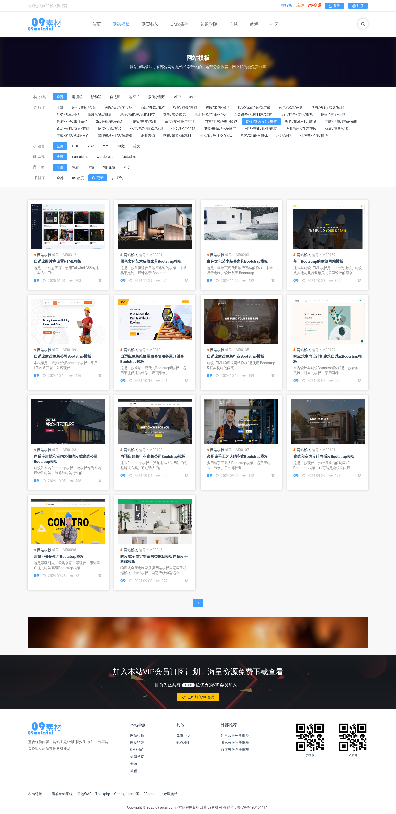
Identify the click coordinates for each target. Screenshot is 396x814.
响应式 (134, 97)
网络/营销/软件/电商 (260, 129)
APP (177, 97)
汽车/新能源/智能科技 (137, 114)
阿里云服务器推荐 (235, 735)
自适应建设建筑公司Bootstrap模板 (62, 356)
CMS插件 (179, 24)
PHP (75, 146)
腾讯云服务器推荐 (235, 742)
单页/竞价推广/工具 (180, 121)
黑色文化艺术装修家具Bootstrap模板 (151, 261)
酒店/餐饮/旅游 (152, 107)
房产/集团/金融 (84, 107)
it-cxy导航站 (168, 794)
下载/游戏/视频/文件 (73, 136)
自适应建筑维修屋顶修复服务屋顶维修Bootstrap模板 (152, 359)
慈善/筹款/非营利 (177, 136)
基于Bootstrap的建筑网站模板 (318, 261)
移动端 (96, 97)
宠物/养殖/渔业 (145, 121)
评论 (118, 178)
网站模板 (121, 24)
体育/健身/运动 (337, 129)
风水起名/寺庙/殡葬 (210, 114)
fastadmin (130, 157)
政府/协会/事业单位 (72, 121)
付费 (90, 167)
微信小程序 (156, 97)
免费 (75, 167)
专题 (233, 24)
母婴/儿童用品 (68, 114)
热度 (78, 178)
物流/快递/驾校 (110, 129)
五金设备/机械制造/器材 (253, 114)
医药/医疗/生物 (333, 114)
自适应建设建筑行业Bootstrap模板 (235, 356)
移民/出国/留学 (218, 107)
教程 (254, 24)
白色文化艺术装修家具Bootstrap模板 (237, 261)
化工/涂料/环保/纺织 (146, 129)
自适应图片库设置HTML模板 (57, 261)
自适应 (115, 97)
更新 (98, 178)
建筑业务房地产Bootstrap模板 (59, 556)
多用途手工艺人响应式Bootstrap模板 (237, 456)
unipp (193, 97)
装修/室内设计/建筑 (261, 121)
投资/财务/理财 (185, 107)
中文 (121, 146)
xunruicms (80, 157)
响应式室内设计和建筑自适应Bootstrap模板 (327, 359)
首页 (96, 24)
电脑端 (77, 97)
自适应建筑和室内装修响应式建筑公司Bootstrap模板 (65, 459)
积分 (127, 167)
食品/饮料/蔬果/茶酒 (73, 129)
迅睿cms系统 (62, 794)
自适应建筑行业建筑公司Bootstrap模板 (152, 456)
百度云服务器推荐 (235, 750)
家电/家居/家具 (291, 107)
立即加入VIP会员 (198, 697)
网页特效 (150, 24)
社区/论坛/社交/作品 (215, 136)
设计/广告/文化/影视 (296, 114)
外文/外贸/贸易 (183, 129)
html (105, 146)
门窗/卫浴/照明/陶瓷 (221, 121)
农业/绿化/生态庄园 (301, 129)
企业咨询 (148, 136)
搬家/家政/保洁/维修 (254, 107)
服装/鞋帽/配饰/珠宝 (220, 129)
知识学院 (208, 24)
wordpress (105, 157)
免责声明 (183, 735)
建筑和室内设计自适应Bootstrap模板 (324, 456)
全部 (60, 97)
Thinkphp (102, 794)
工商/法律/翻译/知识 (341, 121)
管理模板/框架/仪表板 (115, 136)
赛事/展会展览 (174, 114)
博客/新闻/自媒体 (254, 136)
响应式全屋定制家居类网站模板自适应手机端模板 (154, 559)
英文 (136, 146)
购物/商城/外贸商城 (300, 121)
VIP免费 (109, 167)
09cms (149, 794)
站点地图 (183, 742)
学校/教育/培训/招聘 (327, 107)
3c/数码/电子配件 (110, 121)
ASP (90, 146)
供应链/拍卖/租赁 (314, 136)
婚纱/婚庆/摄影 (100, 114)
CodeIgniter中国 (126, 794)
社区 (274, 24)
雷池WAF (84, 794)
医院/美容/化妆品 (118, 107)
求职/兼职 (284, 136)
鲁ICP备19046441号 (253, 807)
